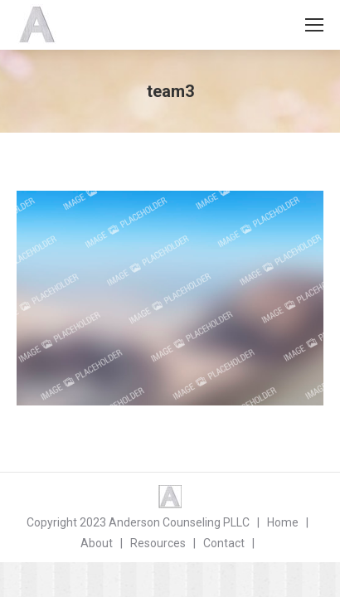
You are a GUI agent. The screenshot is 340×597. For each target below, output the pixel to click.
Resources (158, 543)
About (96, 543)
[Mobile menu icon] (314, 25)
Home (283, 522)
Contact (224, 543)
